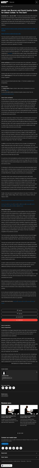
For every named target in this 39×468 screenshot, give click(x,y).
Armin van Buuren (5, 395)
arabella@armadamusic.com (7, 377)
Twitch (16, 206)
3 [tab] (19, 434)
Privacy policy (23, 461)
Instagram (28, 204)
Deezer (15, 204)
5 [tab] (22, 434)
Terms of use (28, 461)
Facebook (23, 204)
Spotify (12, 206)
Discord (19, 204)
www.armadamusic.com (6, 363)
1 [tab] (16, 434)
